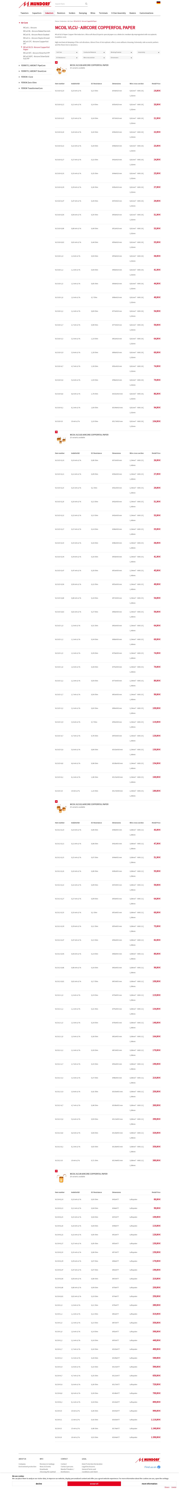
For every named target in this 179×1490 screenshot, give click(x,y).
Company (22, 1464)
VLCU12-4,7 (59, 1105)
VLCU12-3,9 (59, 1091)
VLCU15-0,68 (59, 598)
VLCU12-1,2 (59, 1009)
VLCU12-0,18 (59, 871)
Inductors (49, 13)
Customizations (146, 13)
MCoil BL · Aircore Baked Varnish (36, 31)
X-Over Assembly (118, 13)
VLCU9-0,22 (59, 1234)
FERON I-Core (27, 77)
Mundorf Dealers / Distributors (67, 1470)
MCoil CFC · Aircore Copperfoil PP (35, 42)
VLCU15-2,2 (59, 681)
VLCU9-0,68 (59, 1287)
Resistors (61, 13)
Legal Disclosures (88, 1466)
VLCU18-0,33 (59, 173)
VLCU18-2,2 (59, 311)
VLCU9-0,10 (59, 1199)
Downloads (44, 1469)
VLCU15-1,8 (59, 667)
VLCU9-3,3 (58, 1358)
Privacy (167, 1487)
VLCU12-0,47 (59, 940)
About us (22, 1459)
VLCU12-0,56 (59, 954)
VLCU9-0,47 (59, 1270)
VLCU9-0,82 (59, 1296)
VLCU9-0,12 (59, 1208)
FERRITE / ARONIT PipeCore (33, 65)
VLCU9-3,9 (58, 1367)
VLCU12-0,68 (59, 967)
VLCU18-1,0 (59, 256)
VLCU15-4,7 (59, 736)
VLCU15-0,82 (59, 612)
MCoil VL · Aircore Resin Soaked (36, 34)
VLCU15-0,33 (59, 543)
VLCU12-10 (59, 1160)
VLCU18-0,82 (59, 242)
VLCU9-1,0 (58, 1305)
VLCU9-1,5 (58, 1323)
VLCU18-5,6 (59, 380)
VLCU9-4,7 (58, 1375)
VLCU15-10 (59, 791)
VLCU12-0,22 (59, 885)
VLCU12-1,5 (59, 1023)
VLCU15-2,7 (59, 694)
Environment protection (27, 1466)
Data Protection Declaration (92, 1464)
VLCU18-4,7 (59, 366)
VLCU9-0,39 (59, 1261)
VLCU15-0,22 (59, 515)
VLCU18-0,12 (59, 104)
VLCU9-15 (58, 1428)
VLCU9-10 (58, 1411)
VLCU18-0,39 (59, 187)
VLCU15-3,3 (59, 708)
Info (41, 1459)
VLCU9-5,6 (58, 1384)
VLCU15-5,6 (59, 749)
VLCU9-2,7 (58, 1349)
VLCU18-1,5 (59, 283)
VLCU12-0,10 (59, 830)
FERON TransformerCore (32, 88)
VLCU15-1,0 (59, 625)
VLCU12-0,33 (59, 912)
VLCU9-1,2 (58, 1314)
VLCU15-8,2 (59, 777)
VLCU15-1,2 (59, 639)
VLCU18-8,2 (59, 407)
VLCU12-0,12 (59, 843)
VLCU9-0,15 (59, 1217)
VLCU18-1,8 (59, 297)
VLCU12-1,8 (59, 1036)
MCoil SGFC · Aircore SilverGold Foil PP (36, 57)
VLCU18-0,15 (59, 118)
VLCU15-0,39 (59, 557)
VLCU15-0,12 (59, 474)
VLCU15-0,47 (59, 570)
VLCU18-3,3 (59, 339)
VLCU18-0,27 (59, 159)
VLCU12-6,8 (59, 1133)
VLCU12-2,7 (59, 1064)
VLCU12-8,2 (59, 1147)
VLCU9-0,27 (59, 1243)
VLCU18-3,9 (59, 352)
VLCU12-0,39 (59, 926)
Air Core (24, 22)
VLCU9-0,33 (59, 1252)
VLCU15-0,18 (59, 501)
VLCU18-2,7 (59, 325)
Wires (92, 13)
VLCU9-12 (58, 1420)
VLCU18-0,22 (59, 146)
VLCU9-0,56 (59, 1279)
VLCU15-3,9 (59, 722)
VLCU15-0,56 (59, 584)
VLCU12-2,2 (59, 1050)
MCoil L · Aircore (30, 27)
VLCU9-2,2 (58, 1340)
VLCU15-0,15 (59, 488)
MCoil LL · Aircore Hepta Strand (36, 38)
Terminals (103, 13)
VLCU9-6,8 (58, 1393)
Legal (84, 1459)
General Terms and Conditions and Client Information (90, 1471)
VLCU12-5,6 (59, 1119)
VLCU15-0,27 (59, 529)
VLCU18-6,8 (59, 394)
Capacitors (36, 13)
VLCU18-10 (59, 421)
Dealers (132, 13)
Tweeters (24, 13)
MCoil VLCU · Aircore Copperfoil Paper (36, 48)
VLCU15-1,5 (59, 653)
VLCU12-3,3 (59, 1078)
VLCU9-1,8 (58, 1331)
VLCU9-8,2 (58, 1402)
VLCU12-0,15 (59, 857)
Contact (64, 1459)
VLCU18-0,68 (59, 228)
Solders (72, 13)
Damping (83, 13)
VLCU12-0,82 (59, 981)
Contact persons (67, 1466)
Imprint (174, 1487)
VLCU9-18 (58, 1437)
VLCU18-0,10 (59, 91)
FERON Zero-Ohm (29, 82)
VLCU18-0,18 (59, 132)
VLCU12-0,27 (59, 899)
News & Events (45, 1466)
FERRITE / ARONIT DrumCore (33, 71)
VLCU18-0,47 (59, 201)
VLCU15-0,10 (59, 460)
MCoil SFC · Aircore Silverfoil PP (36, 53)
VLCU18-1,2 (59, 270)
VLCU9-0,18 (59, 1226)
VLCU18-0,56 (59, 215)
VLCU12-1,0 (59, 995)
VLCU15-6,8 (59, 763)
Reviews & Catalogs (47, 1464)
